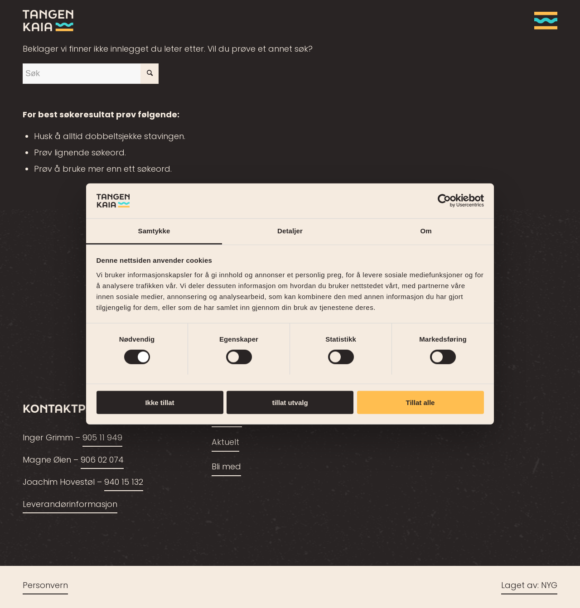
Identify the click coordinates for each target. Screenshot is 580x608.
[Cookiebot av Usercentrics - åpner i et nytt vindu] (444, 200)
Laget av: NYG (529, 586)
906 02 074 (102, 460)
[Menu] (542, 20)
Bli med (226, 467)
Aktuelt (225, 442)
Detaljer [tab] (290, 231)
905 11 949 (102, 438)
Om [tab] (425, 231)
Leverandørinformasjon (70, 504)
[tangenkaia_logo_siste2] (48, 20)
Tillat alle (420, 402)
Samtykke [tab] (154, 231)
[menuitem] (542, 20)
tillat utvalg (290, 402)
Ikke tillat (159, 402)
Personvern (45, 586)
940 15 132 (123, 482)
